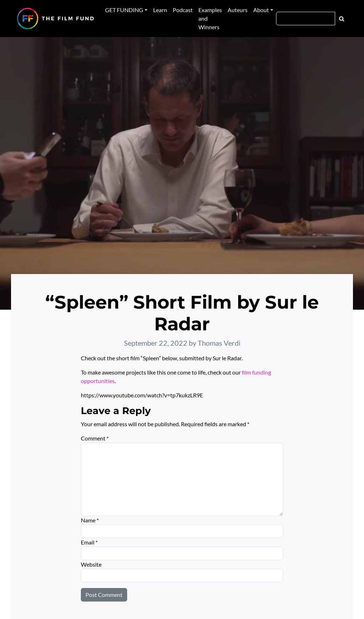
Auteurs (238, 9)
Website (91, 564)
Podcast (183, 9)
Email (89, 542)
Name (90, 520)
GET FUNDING (124, 9)
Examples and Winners (210, 18)
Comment (95, 438)
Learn (160, 9)
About (261, 9)
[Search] (305, 18)
